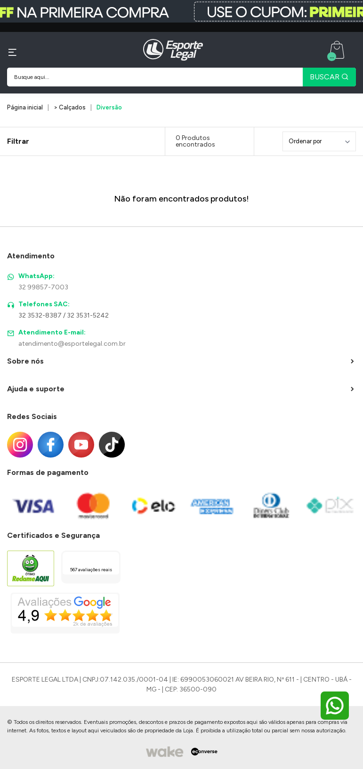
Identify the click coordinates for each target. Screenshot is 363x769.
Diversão (109, 107)
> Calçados (70, 107)
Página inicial (25, 107)
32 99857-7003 (43, 287)
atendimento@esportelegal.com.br (72, 344)
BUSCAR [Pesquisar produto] (329, 76)
